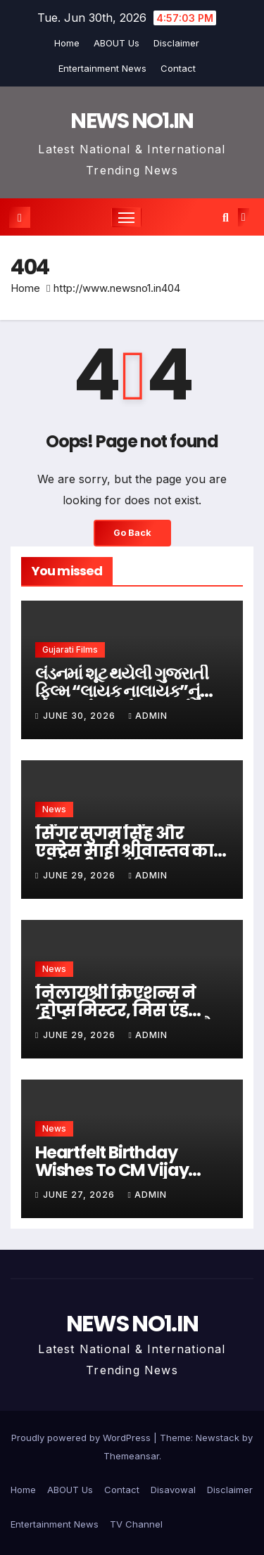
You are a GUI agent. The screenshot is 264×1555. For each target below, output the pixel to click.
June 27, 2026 (80, 1194)
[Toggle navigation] (126, 217)
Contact (178, 68)
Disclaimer (176, 43)
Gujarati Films (70, 649)
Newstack (217, 1437)
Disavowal (173, 1489)
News (54, 809)
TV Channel (136, 1524)
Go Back (132, 532)
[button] (225, 217)
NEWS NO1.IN (131, 121)
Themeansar (131, 1455)
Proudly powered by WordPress (82, 1437)
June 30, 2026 (80, 715)
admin (147, 715)
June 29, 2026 (80, 875)
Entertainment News (102, 68)
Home (67, 43)
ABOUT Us (116, 43)
